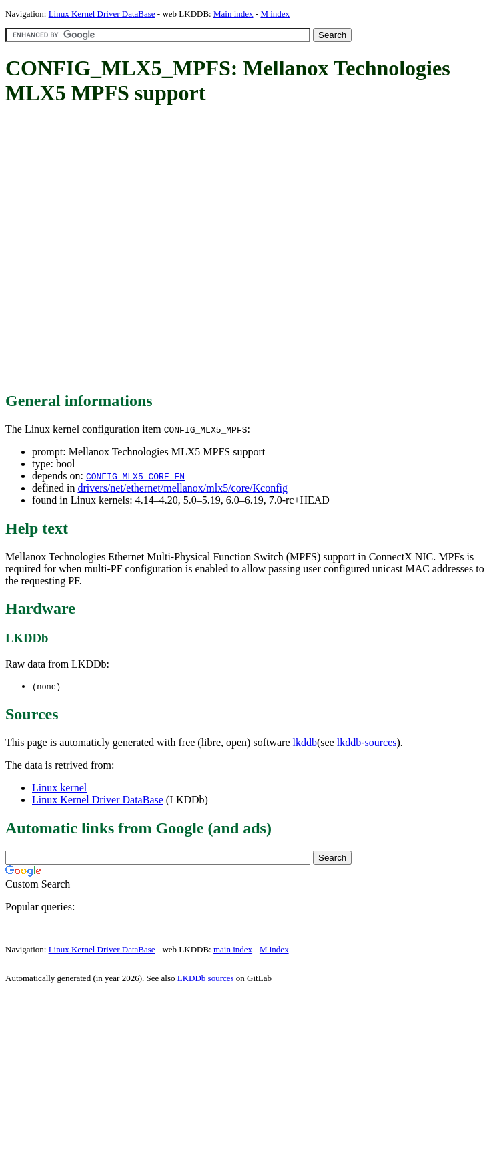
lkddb (305, 743)
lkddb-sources (367, 743)
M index (275, 14)
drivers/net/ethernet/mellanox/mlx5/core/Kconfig (182, 488)
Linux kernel (59, 788)
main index (232, 950)
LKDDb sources (205, 979)
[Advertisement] (129, 249)
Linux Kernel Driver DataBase (102, 14)
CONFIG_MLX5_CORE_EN (135, 476)
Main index (233, 14)
